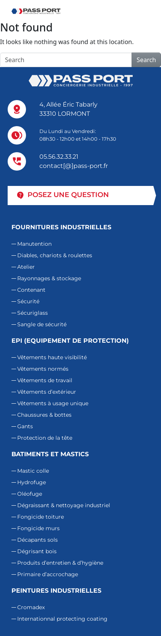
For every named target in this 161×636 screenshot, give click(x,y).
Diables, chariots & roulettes (54, 255)
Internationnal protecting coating (62, 618)
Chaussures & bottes (44, 414)
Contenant (31, 289)
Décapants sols (37, 539)
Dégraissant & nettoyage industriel (63, 505)
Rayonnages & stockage (49, 278)
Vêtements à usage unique (52, 403)
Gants (25, 426)
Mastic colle (33, 470)
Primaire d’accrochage (47, 574)
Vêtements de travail (44, 380)
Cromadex (31, 607)
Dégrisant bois (37, 551)
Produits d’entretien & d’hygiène (60, 562)
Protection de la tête (44, 437)
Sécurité (28, 301)
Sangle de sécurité (42, 324)
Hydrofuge (31, 482)
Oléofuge (29, 493)
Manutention (34, 243)
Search (146, 60)
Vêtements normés (42, 368)
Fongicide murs (38, 528)
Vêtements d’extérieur (46, 391)
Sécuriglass (32, 312)
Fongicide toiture (40, 516)
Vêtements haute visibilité (52, 357)
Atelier (26, 266)
